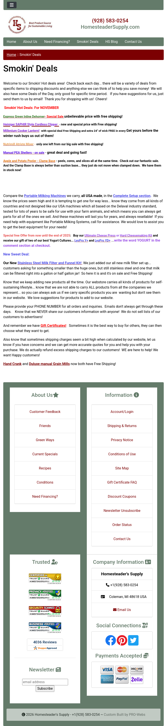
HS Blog (111, 42)
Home (11, 42)
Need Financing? (57, 42)
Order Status (122, 525)
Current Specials (45, 454)
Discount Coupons (122, 496)
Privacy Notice (122, 440)
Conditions (45, 482)
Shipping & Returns (122, 426)
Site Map (122, 468)
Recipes (45, 468)
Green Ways (45, 440)
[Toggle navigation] (12, 5)
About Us (30, 42)
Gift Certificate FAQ (122, 482)
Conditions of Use (122, 454)
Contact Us (133, 42)
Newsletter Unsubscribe (122, 511)
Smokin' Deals (87, 42)
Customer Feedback (45, 412)
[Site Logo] (30, 25)
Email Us (122, 610)
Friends (45, 426)
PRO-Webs (137, 715)
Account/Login (121, 412)
